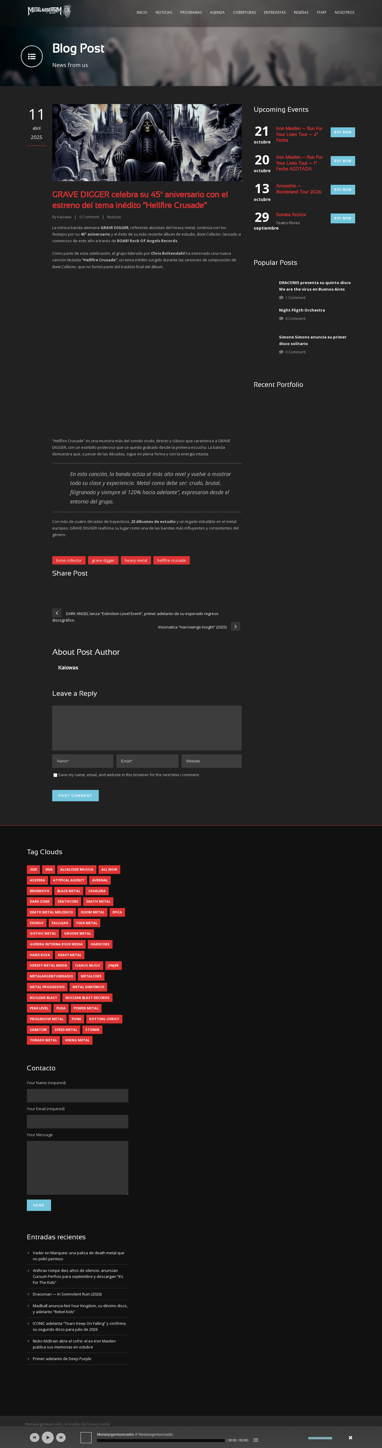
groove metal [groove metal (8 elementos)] (77, 940)
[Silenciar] (304, 1438)
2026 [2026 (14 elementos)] (48, 876)
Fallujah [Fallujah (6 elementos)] (60, 930)
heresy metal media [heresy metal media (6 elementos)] (48, 972)
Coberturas (244, 12)
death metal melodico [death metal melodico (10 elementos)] (51, 919)
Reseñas (301, 12)
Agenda (217, 12)
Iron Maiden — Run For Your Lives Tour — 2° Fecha (299, 135)
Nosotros (344, 12)
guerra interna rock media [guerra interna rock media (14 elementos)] (56, 951)
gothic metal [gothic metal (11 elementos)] (43, 940)
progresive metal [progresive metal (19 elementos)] (47, 1026)
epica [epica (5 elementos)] (117, 919)
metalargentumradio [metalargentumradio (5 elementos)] (51, 983)
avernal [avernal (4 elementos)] (100, 887)
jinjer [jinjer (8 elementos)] (113, 972)
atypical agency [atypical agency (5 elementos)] (68, 887)
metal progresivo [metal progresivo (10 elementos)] (47, 994)
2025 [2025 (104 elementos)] (33, 876)
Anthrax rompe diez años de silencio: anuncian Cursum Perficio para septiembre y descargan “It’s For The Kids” (78, 1292)
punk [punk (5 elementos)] (76, 1026)
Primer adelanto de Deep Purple (62, 1374)
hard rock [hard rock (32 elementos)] (40, 962)
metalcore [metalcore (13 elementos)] (91, 983)
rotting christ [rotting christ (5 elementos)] (104, 1026)
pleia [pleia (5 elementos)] (61, 1015)
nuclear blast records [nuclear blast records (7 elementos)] (87, 1005)
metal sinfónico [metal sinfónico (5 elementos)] (88, 994)
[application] (191, 1437)
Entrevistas (275, 12)
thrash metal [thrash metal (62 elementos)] (43, 1047)
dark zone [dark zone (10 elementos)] (40, 908)
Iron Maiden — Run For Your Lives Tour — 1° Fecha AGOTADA (299, 163)
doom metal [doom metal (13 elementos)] (92, 919)
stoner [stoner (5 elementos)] (92, 1036)
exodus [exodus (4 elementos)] (37, 930)
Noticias (164, 12)
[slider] (161, 1440)
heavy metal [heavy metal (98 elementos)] (69, 962)
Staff (321, 12)
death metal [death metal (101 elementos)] (98, 908)
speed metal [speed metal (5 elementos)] (66, 1036)
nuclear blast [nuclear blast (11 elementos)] (43, 1005)
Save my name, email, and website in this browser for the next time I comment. (129, 782)
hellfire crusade (171, 560)
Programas (191, 12)
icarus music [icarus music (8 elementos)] (87, 972)
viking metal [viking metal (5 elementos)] (77, 1047)
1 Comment (295, 297)
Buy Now (343, 132)
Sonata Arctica (291, 215)
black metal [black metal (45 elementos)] (68, 898)
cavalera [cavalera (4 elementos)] (97, 898)
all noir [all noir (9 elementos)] (109, 876)
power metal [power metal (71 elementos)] (86, 1015)
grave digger (103, 560)
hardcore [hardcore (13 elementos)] (100, 951)
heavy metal (136, 560)
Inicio (142, 12)
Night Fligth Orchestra (302, 310)
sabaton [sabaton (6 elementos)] (38, 1036)
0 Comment (295, 318)
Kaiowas (64, 216)
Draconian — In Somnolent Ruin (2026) (67, 1310)
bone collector (69, 560)
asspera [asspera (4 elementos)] (37, 887)
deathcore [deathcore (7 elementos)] (68, 908)
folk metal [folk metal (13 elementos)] (86, 930)
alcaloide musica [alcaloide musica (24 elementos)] (76, 876)
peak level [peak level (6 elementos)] (39, 1015)
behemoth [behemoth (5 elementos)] (39, 898)
